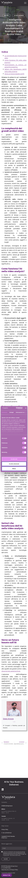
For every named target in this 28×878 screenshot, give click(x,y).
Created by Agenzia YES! (8, 873)
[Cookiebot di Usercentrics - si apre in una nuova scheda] (16, 408)
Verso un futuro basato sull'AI (14, 74)
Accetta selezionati (14, 463)
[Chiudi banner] (25, 408)
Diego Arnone (8, 719)
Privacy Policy (4, 829)
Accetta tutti (14, 459)
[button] (25, 3)
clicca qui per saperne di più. (10, 671)
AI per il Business (19, 15)
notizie (6, 15)
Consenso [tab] (4, 412)
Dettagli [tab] (11, 412)
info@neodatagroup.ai (9, 757)
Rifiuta (14, 468)
